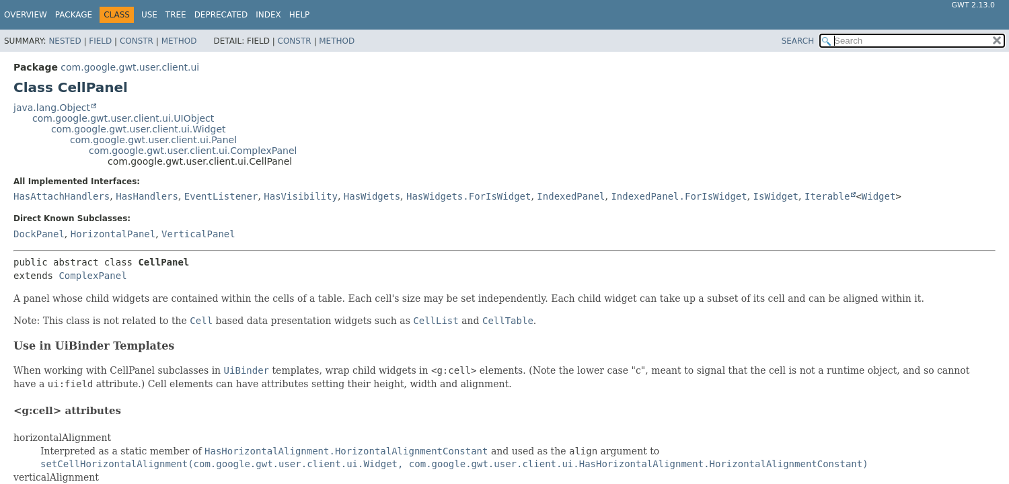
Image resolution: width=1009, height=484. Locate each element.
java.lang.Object (51, 107)
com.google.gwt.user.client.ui (130, 67)
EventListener (221, 196)
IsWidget (775, 196)
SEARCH (798, 41)
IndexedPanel (571, 196)
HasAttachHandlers (61, 196)
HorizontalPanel (113, 234)
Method (179, 41)
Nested (64, 41)
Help (299, 14)
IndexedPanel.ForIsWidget (679, 196)
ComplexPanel (92, 275)
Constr (136, 41)
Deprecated (221, 14)
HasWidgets (372, 196)
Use (149, 14)
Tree (175, 14)
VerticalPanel (198, 234)
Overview (25, 14)
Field (100, 41)
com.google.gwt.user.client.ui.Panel (153, 139)
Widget (879, 196)
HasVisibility (301, 196)
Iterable (827, 196)
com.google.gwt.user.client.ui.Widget (138, 129)
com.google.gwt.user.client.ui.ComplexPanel (193, 150)
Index (268, 14)
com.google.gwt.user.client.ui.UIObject (123, 118)
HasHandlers (147, 196)
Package (73, 14)
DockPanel (39, 234)
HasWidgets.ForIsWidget (468, 196)
